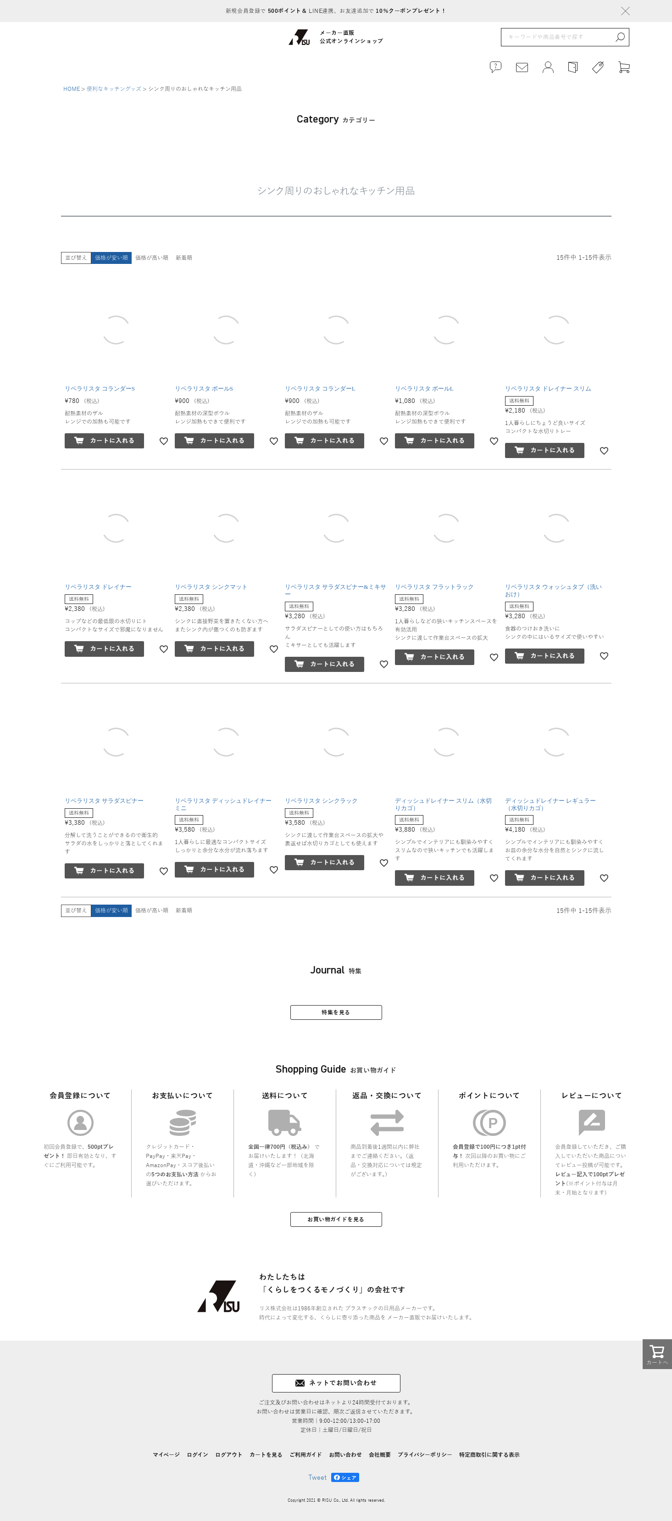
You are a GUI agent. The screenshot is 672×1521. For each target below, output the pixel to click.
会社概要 (380, 1455)
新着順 (184, 258)
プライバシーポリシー (425, 1455)
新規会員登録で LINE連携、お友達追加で (336, 11)
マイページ (166, 1455)
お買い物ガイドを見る (336, 1219)
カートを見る (266, 1455)
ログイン (197, 1455)
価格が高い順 (151, 258)
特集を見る (336, 1012)
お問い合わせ (345, 1455)
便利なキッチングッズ (114, 89)
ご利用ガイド (305, 1455)
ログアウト (229, 1455)
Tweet (317, 1477)
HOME (71, 89)
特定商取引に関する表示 (489, 1455)
